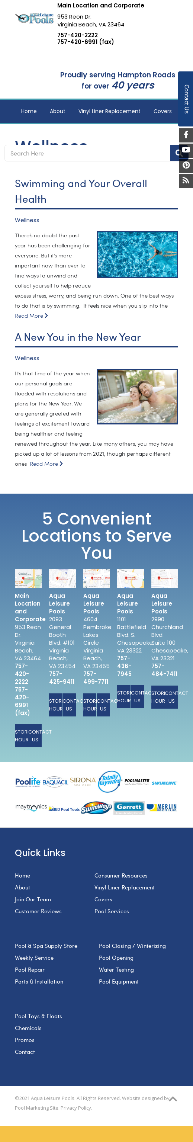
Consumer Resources (121, 875)
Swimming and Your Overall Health (81, 191)
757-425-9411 (61, 678)
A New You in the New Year (78, 336)
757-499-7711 (95, 678)
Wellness (27, 220)
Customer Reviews (38, 911)
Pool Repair (30, 969)
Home (22, 875)
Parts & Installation (39, 981)
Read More (31, 316)
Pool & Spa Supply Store (46, 945)
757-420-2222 (77, 35)
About (22, 887)
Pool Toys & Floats (38, 1016)
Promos (25, 1039)
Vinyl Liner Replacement (124, 887)
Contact (25, 1051)
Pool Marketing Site (36, 1107)
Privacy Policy (76, 1107)
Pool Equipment (119, 981)
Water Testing (116, 969)
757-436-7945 (124, 666)
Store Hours (21, 735)
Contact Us (35, 735)
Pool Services (111, 911)
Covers (103, 899)
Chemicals (28, 1028)
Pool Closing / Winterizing (132, 945)
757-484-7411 (164, 670)
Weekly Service (34, 957)
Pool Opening (116, 957)
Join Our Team (33, 899)
